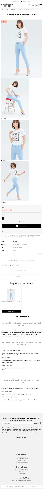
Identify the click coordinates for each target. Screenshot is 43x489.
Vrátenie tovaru (21, 457)
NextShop (16, 486)
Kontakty (21, 471)
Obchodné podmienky (21, 460)
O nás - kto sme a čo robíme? (21, 469)
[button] (29, 5)
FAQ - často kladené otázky (21, 462)
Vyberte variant (11, 311)
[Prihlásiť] (33, 5)
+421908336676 (26, 1)
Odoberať (36, 423)
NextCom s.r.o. (34, 486)
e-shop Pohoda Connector (24, 486)
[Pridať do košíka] (21, 226)
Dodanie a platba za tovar (21, 458)
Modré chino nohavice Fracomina (11, 301)
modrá (18, 276)
